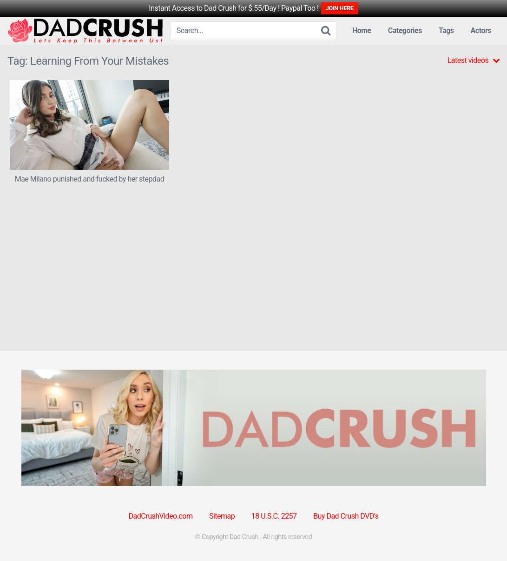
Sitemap (222, 516)
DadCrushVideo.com (161, 516)
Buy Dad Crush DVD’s (345, 516)
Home (361, 30)
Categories (405, 30)
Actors (481, 30)
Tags (446, 30)
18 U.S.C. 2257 (274, 516)
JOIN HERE (340, 8)
